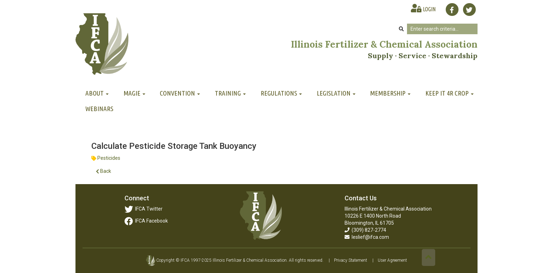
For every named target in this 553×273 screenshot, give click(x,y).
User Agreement (392, 260)
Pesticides (108, 158)
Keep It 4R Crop (449, 93)
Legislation (336, 93)
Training (230, 93)
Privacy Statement (350, 260)
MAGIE (134, 93)
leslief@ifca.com (367, 237)
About (97, 93)
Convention (180, 93)
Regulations (281, 93)
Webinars (99, 109)
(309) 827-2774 (365, 230)
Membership (390, 93)
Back (103, 171)
